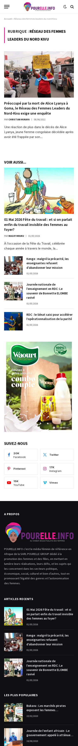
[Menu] (6, 6)
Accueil (8, 18)
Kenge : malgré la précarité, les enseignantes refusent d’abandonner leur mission (47, 263)
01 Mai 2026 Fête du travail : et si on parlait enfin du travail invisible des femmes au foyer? (38, 224)
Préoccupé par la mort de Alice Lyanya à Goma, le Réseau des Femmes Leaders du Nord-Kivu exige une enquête (37, 108)
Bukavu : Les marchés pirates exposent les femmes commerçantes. (46, 710)
